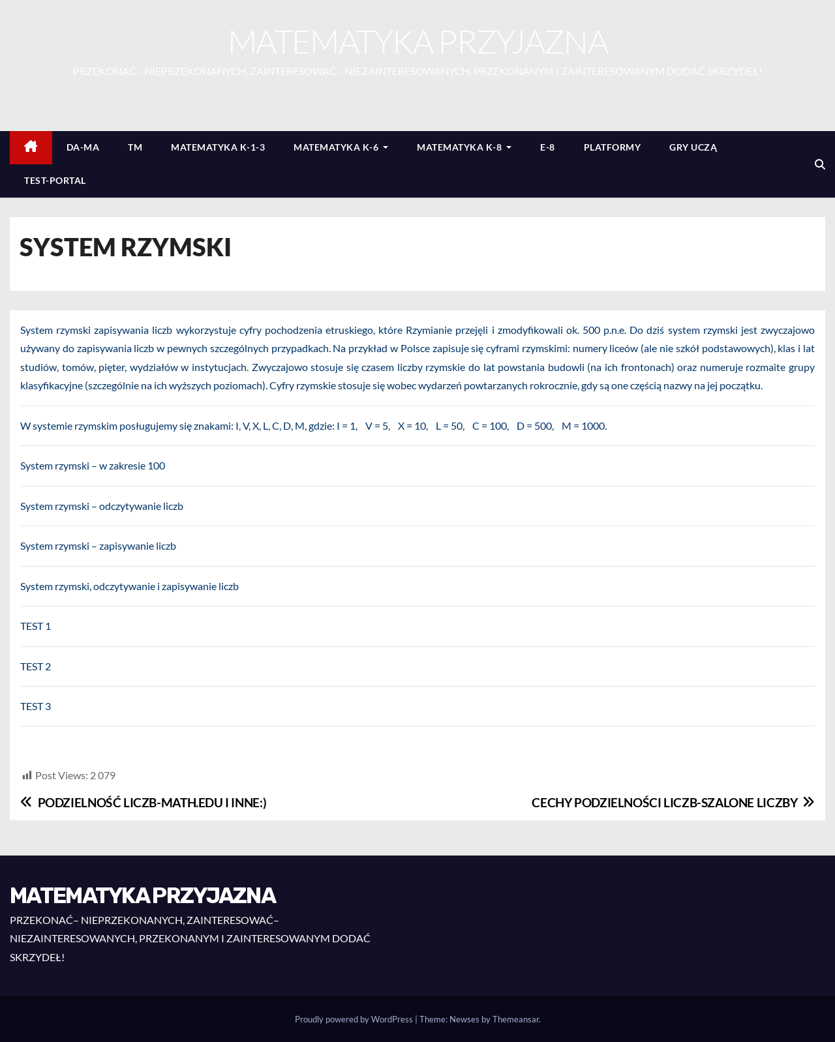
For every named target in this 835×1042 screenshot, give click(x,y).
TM (135, 147)
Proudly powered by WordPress (355, 1019)
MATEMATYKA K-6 (341, 147)
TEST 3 (35, 706)
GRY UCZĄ (693, 147)
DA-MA (83, 147)
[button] (820, 164)
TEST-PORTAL (55, 180)
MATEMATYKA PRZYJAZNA (417, 41)
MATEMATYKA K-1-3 (218, 147)
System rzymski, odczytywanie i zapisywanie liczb (129, 586)
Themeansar (516, 1019)
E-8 (547, 147)
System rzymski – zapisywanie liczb (98, 545)
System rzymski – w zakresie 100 (92, 465)
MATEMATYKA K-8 (464, 147)
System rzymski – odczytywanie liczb (101, 505)
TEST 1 (35, 625)
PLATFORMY (612, 147)
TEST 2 (35, 666)
